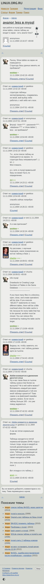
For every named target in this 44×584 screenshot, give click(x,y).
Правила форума (18, 568)
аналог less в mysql (18, 22)
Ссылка (6, 46)
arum (12, 475)
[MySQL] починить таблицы (22, 523)
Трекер (19, 12)
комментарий (17, 86)
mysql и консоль (18, 514)
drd (11, 180)
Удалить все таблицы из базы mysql (26, 517)
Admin (14, 18)
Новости (5, 8)
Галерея (14, 8)
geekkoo (13, 73)
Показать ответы (17, 79)
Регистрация (30, 8)
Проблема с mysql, (19, 527)
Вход (40, 8)
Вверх (38, 568)
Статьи (4, 12)
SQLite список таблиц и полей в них (26, 534)
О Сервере (6, 568)
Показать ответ (16, 111)
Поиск (26, 12)
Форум (12, 12)
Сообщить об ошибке (10, 573)
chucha (13, 258)
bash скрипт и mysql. (20, 531)
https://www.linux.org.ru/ (10, 575)
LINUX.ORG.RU (11, 3)
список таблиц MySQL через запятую (27, 507)
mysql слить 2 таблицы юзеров (24, 540)
